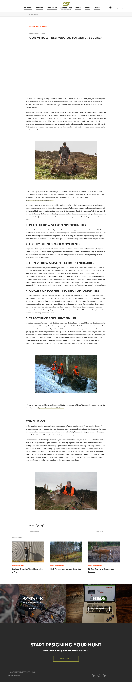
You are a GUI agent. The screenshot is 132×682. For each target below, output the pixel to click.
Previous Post (34, 531)
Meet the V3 (33, 609)
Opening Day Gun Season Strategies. (51, 407)
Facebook (37, 525)
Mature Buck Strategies (38, 26)
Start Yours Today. (99, 609)
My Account (110, 7)
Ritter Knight (17, 675)
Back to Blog (34, 14)
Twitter (42, 525)
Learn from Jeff (66, 659)
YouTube (93, 675)
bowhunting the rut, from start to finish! (39, 200)
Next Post (99, 532)
